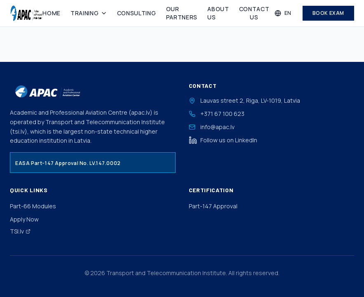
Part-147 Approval (213, 206)
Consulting (136, 13)
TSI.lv (20, 231)
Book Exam (328, 12)
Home (51, 13)
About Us (218, 13)
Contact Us (254, 13)
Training (88, 13)
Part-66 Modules (33, 206)
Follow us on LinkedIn (223, 140)
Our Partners (182, 13)
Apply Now (24, 219)
